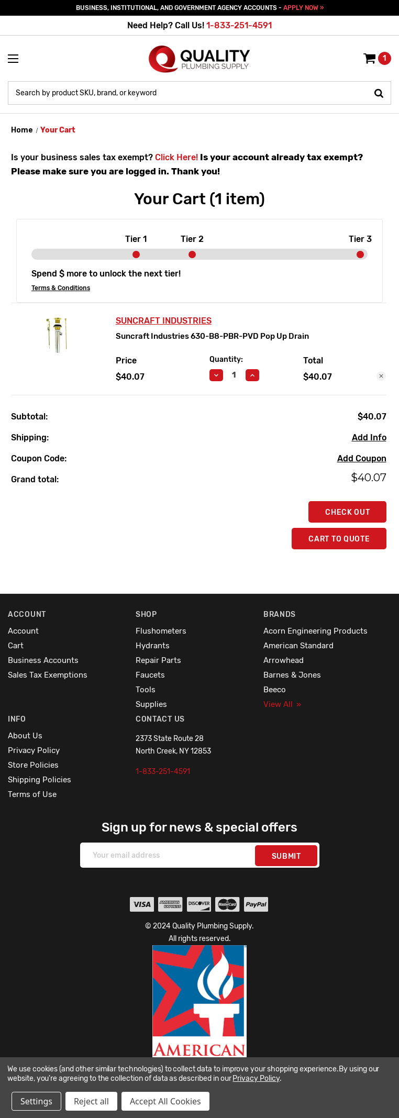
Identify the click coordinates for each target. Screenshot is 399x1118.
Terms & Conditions (60, 288)
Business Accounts (43, 660)
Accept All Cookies (165, 1101)
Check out (347, 512)
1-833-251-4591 (239, 25)
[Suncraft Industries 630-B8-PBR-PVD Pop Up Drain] (234, 375)
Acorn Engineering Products (315, 631)
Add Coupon (361, 458)
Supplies (151, 704)
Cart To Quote (339, 539)
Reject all (91, 1101)
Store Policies (33, 765)
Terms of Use (32, 794)
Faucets (150, 675)
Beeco (274, 689)
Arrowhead (283, 660)
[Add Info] (369, 438)
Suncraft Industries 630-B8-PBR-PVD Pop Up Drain (212, 336)
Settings (36, 1101)
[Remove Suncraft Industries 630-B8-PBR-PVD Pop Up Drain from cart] (381, 376)
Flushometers (161, 631)
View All (282, 704)
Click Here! (176, 157)
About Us (25, 735)
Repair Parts (158, 660)
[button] (200, 1023)
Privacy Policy (34, 750)
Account (23, 631)
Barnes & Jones (292, 675)
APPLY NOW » (303, 8)
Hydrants (153, 645)
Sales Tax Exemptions (47, 675)
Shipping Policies (39, 779)
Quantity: (226, 359)
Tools (146, 689)
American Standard (298, 645)
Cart (16, 645)
